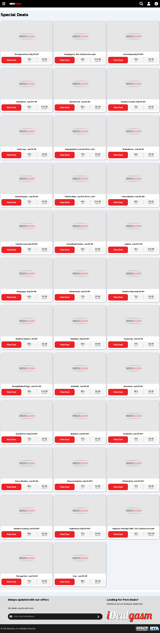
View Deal (11, 60)
